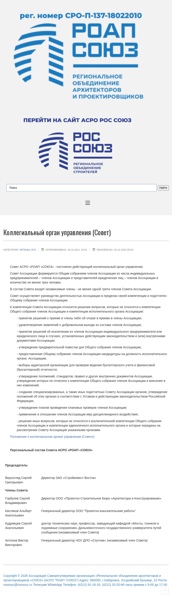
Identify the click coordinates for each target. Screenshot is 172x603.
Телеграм (40, 584)
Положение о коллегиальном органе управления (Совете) (52, 436)
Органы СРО (27, 249)
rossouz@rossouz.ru (17, 584)
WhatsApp (55, 584)
